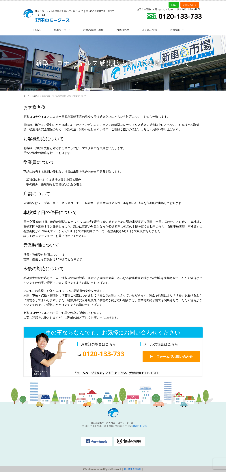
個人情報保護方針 (132, 469)
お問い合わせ (189, 4)
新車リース (62, 30)
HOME (37, 30)
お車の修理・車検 (93, 30)
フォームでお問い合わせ (174, 356)
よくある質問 (149, 30)
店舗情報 (177, 30)
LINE (173, 4)
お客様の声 (122, 30)
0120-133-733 (140, 426)
